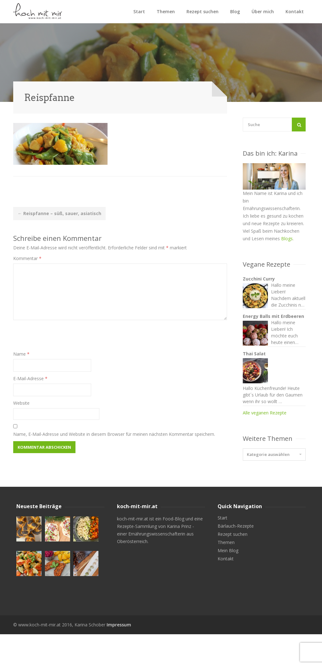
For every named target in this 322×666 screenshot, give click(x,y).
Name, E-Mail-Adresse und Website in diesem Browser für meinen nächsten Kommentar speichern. (114, 434)
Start (139, 11)
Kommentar (27, 258)
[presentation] (61, 338)
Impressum (119, 656)
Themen (166, 11)
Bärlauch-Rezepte (236, 557)
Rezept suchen (202, 11)
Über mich (263, 11)
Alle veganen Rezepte (264, 456)
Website (21, 403)
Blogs (287, 238)
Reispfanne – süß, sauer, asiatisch (59, 213)
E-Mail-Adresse (30, 378)
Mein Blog (228, 582)
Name (21, 354)
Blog (235, 11)
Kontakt (295, 11)
